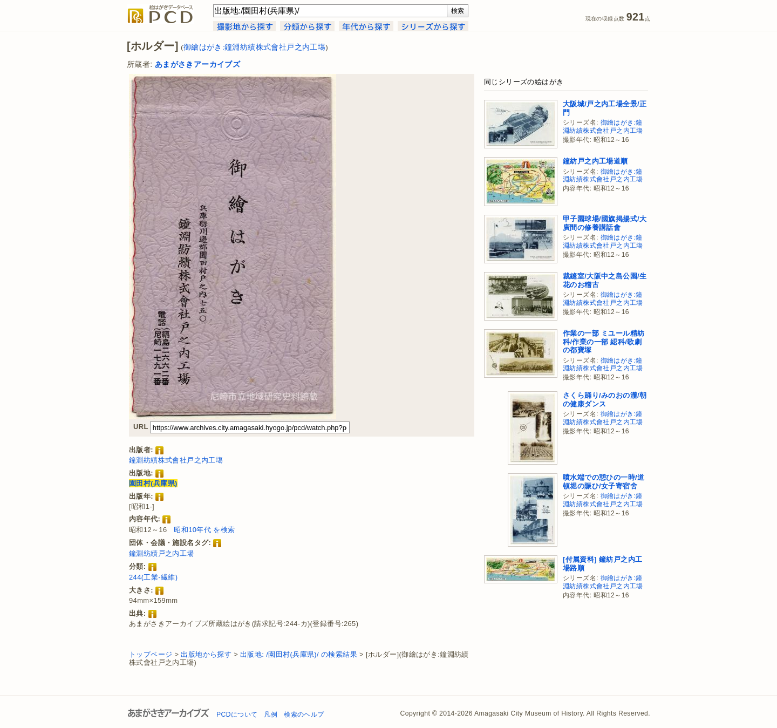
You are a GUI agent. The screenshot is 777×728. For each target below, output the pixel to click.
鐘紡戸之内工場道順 (595, 161)
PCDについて (236, 714)
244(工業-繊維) (153, 577)
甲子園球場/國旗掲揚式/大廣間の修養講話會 (604, 223)
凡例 (270, 714)
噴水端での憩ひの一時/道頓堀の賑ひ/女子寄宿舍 (603, 481)
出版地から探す (206, 654)
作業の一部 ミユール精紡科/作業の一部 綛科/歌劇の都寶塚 (603, 341)
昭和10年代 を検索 (204, 530)
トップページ (150, 654)
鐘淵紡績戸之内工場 (161, 553)
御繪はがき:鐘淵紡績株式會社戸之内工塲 (254, 47)
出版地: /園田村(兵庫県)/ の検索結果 (298, 654)
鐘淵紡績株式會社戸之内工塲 (176, 460)
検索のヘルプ (304, 714)
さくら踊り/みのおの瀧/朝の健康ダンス (604, 399)
